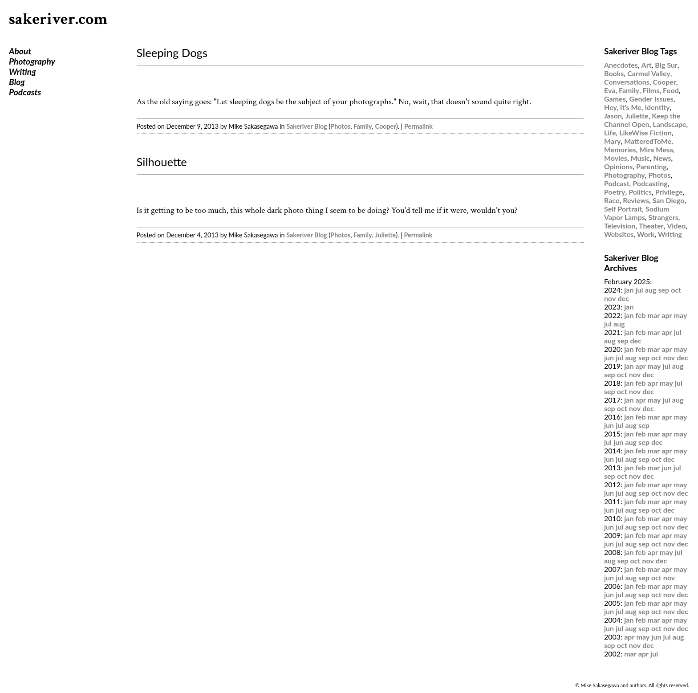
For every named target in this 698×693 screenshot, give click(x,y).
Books (614, 73)
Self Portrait (623, 208)
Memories (620, 149)
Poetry (614, 192)
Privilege (669, 192)
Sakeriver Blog (306, 126)
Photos (340, 126)
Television (619, 225)
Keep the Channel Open (642, 119)
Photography (32, 61)
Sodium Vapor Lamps (636, 212)
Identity (657, 107)
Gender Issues (651, 98)
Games (615, 98)
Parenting (651, 166)
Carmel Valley (648, 73)
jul (639, 289)
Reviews (636, 200)
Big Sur (666, 65)
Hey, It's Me (622, 107)
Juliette (385, 235)
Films (651, 90)
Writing (22, 71)
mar (654, 315)
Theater (651, 225)
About (20, 51)
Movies (615, 158)
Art (646, 65)
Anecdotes (621, 65)
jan (628, 289)
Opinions (618, 166)
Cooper (385, 126)
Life (610, 132)
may (680, 315)
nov (610, 298)
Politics (640, 192)
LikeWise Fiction (645, 132)
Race (611, 200)
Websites (618, 234)
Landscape (669, 124)
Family (362, 126)
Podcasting (650, 183)
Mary (612, 141)
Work (646, 234)
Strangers (663, 217)
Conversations (626, 81)
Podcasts (25, 92)
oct (676, 289)
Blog (17, 82)
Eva (609, 90)
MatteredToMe (647, 141)
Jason (613, 115)
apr (666, 315)
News (662, 158)
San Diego (669, 200)
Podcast (616, 183)
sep (663, 289)
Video (676, 225)
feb (641, 315)
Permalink (418, 126)
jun (609, 357)
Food (671, 90)
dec (623, 298)
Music (640, 158)
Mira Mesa (656, 149)
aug (651, 289)
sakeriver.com (58, 19)
